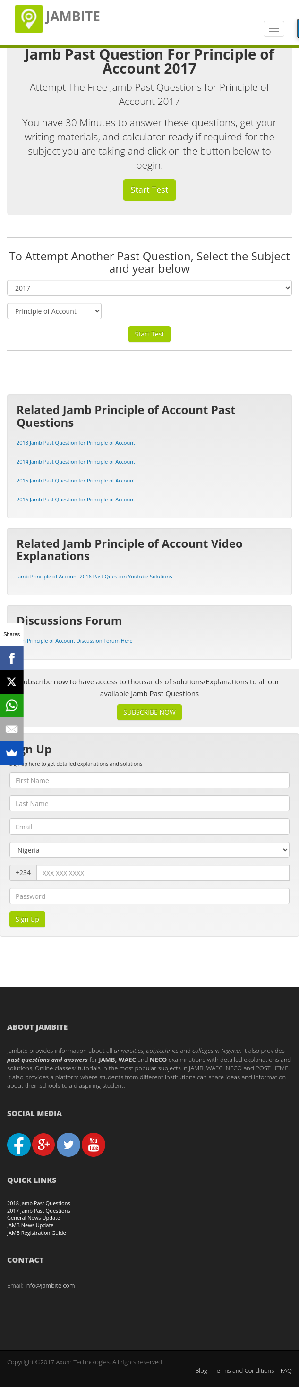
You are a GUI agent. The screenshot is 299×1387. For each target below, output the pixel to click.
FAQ (286, 1370)
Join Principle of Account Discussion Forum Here (75, 640)
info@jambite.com (50, 1285)
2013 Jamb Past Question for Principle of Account (76, 442)
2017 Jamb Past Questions (38, 1210)
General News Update (33, 1217)
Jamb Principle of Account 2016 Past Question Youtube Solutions (94, 576)
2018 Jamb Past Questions (38, 1202)
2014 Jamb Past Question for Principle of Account (76, 461)
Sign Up (27, 918)
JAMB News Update (30, 1225)
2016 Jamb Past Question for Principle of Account (76, 499)
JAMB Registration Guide (36, 1232)
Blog (201, 1370)
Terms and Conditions (244, 1370)
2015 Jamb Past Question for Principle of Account (76, 480)
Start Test (150, 189)
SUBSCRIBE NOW (149, 711)
